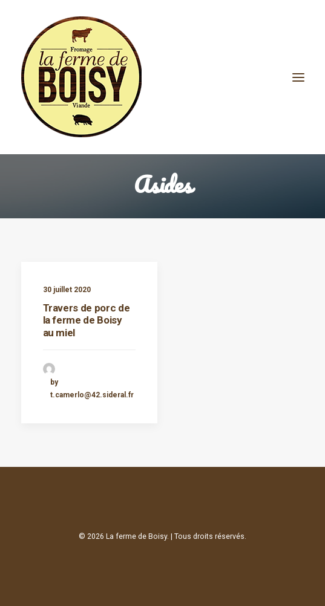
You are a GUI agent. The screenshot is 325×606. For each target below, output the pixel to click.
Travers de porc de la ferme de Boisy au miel (86, 320)
